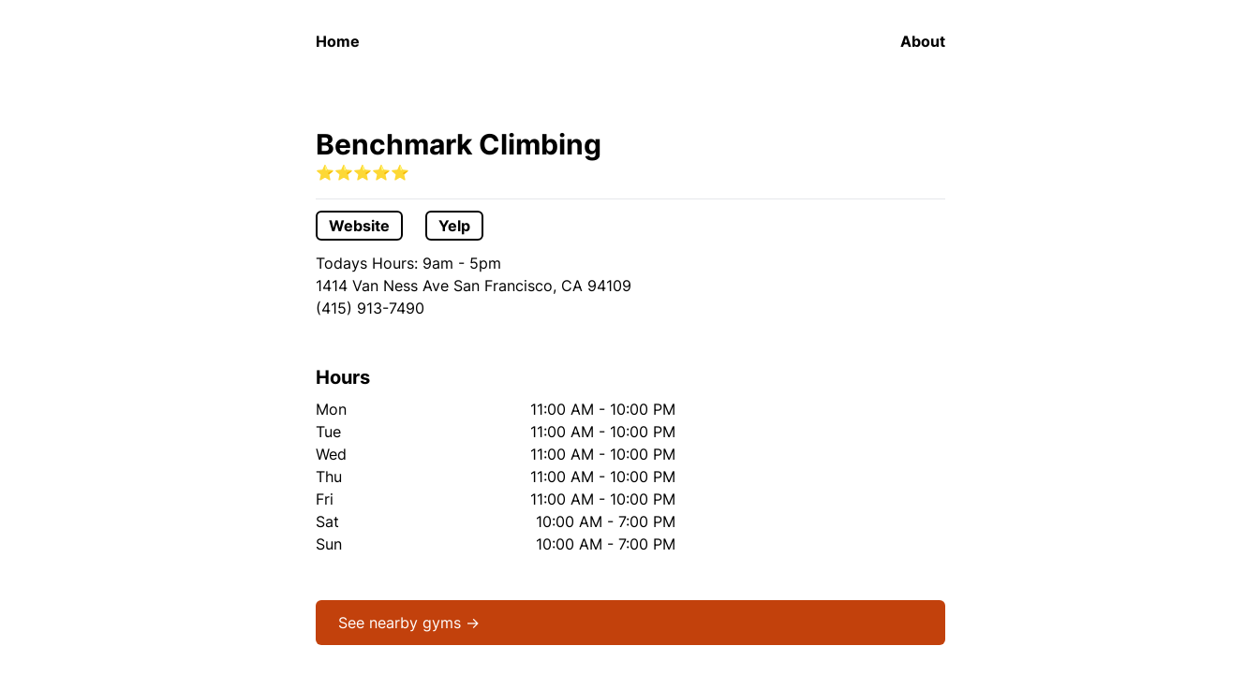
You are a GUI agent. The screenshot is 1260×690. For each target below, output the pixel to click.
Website (359, 225)
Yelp (454, 225)
